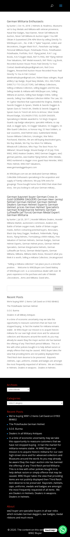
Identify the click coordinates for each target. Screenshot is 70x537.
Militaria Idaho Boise (33, 254)
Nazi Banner (31, 32)
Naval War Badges (15, 32)
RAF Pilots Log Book (52, 60)
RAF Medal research (32, 60)
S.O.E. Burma (13, 310)
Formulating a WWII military (41, 236)
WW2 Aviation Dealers (23, 153)
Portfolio (23, 53)
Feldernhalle (45, 233)
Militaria (19, 254)
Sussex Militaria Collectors (19, 136)
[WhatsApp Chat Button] (62, 529)
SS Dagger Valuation (37, 125)
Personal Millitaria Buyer (18, 50)
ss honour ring (35, 129)
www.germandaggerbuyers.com (22, 167)
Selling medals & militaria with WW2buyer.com (28, 91)
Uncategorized (56, 257)
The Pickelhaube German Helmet (22, 306)
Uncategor (37, 136)
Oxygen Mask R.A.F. (28, 46)
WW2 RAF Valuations (30, 163)
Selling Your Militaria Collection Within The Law (37, 98)
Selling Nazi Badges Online (37, 94)
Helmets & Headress (42, 25)
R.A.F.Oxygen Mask (23, 56)
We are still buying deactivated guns (44, 139)
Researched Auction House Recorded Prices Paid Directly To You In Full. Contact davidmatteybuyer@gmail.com (34, 74)
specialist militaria (44, 122)
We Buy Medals (14, 143)
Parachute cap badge (49, 46)
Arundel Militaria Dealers (42, 219)
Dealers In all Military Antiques (21, 314)
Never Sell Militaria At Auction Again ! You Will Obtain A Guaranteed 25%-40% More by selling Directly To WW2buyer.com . (34, 39)
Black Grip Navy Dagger (18, 233)
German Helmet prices (32, 243)
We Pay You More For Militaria (37, 143)
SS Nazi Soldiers (50, 129)
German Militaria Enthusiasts (25, 21)
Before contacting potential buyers (30, 229)
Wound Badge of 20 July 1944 (45, 150)
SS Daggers (53, 125)
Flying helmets (20, 236)
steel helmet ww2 (29, 132)
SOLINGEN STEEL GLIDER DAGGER (38, 115)
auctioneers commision (34, 223)
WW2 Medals (54, 157)
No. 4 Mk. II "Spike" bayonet (37, 43)
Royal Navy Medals (35, 81)
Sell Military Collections (45, 84)
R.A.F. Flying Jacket (37, 53)
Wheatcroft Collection (17, 146)
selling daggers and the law (46, 87)
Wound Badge (23, 150)
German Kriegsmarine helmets (32, 247)
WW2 (9, 153)
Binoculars (53, 229)
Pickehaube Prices (39, 50)
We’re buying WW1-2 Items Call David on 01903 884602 (33, 301)
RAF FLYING (39, 56)
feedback (34, 233)
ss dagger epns (19, 125)
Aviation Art (51, 223)
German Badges (43, 240)
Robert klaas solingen (46, 77)
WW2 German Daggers (46, 153)
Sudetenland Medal (48, 132)
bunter (13, 25)
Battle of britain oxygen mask (21, 226)
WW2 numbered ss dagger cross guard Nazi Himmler (32, 160)
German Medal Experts (37, 250)
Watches (22, 139)
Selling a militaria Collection (19, 87)
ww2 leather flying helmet (35, 157)
